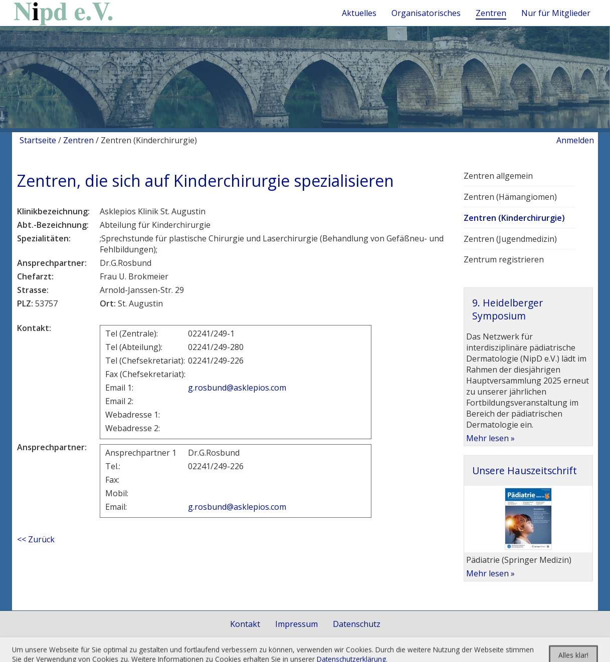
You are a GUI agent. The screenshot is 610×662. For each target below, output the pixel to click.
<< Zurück (36, 539)
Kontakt (245, 623)
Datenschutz (356, 623)
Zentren (78, 140)
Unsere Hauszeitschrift (524, 470)
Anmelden (575, 140)
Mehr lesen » (490, 438)
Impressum (296, 623)
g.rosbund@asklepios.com (237, 387)
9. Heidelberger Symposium (507, 309)
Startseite (38, 140)
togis (316, 651)
